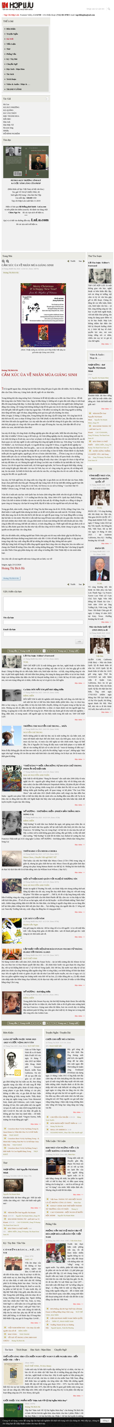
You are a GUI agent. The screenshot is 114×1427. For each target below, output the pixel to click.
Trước (72, 261)
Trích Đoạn (21, 1350)
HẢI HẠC (7, 119)
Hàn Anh (6, 122)
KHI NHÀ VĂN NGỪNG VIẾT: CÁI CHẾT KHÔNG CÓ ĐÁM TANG (62, 1149)
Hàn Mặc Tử (8, 125)
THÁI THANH (24, 1334)
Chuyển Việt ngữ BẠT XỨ (45, 857)
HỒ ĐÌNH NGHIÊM (11, 133)
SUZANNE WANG (56, 1132)
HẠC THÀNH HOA (11, 116)
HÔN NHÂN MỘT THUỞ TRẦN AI (63, 1123)
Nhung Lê (74, 1209)
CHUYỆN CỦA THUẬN (59, 1117)
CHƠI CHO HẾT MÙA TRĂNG (60, 1039)
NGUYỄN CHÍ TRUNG (32, 732)
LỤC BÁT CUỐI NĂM (33, 918)
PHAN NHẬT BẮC (55, 1046)
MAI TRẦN (55, 1315)
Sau (80, 261)
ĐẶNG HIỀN (28, 696)
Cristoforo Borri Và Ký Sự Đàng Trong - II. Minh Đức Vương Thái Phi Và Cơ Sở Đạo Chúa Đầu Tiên (21, 1142)
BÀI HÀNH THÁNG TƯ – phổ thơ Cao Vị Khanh (99, 429)
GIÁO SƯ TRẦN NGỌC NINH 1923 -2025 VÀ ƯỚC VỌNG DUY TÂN (19, 1041)
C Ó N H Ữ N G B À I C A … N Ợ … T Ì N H (21, 1251)
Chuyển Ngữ (60, 1350)
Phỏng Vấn (51, 1224)
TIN (90, 469)
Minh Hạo (71, 1154)
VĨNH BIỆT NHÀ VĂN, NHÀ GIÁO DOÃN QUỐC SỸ (100, 478)
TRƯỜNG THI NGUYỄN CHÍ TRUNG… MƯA (45, 726)
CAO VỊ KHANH (23, 1222)
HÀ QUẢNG (8, 110)
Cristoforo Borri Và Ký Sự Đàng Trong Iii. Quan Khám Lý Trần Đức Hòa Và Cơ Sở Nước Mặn (21, 1132)
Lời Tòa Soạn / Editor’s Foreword (38, 655)
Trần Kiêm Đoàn (75, 1241)
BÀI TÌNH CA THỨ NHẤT (18, 1228)
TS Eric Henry (45, 1366)
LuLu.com (41, 207)
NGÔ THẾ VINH (30, 958)
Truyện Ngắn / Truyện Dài (58, 1032)
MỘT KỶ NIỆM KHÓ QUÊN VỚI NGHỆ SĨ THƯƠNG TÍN (50, 879)
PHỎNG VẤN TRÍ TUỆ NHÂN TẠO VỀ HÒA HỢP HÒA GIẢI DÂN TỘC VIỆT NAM (64, 1233)
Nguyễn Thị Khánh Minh (11, 1194)
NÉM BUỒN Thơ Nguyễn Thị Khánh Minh (97, 416)
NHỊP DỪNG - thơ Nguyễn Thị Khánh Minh (20, 1171)
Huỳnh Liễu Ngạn (30, 925)
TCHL (25, 662)
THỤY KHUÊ (13, 1135)
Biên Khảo (8, 1032)
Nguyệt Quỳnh (56, 1328)
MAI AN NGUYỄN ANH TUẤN (36, 775)
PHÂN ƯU (100, 548)
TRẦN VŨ (55, 1321)
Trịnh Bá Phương (68, 1328)
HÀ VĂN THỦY (10, 113)
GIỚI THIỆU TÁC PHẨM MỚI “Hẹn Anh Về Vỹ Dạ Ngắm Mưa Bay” (35, 1400)
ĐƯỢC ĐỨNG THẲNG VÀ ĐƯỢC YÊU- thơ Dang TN (99, 454)
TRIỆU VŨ (28, 1259)
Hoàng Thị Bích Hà (10, 272)
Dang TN (37, 1216)
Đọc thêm (78, 683)
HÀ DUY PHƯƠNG (11, 107)
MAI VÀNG (12, 1334)
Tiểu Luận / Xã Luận (56, 1141)
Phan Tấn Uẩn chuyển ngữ (73, 1132)
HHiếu (6, 131)
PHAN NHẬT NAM (66, 1321)
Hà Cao (6, 104)
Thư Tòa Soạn (95, 256)
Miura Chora (28, 857)
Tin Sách (9, 1350)
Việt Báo (99, 656)
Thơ (5, 1163)
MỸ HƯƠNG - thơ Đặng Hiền (36, 991)
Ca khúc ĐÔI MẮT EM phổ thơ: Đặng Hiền (43, 689)
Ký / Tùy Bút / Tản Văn (14, 1243)
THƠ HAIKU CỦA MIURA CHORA (40, 851)
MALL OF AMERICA (58, 1130)
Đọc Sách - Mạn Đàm (40, 1350)
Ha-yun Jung (8, 128)
